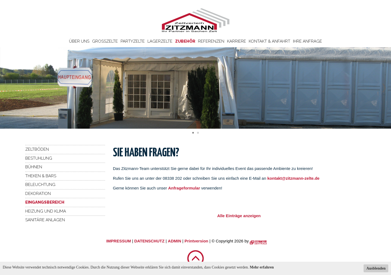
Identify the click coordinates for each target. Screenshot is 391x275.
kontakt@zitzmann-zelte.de (293, 178)
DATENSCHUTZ (149, 241)
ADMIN (174, 241)
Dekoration (38, 193)
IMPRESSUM (118, 241)
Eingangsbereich (44, 202)
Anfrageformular (184, 188)
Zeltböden (37, 149)
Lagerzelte (159, 41)
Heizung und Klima (45, 211)
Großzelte (105, 41)
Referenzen (211, 41)
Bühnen (33, 167)
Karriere (236, 41)
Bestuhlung (38, 158)
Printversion (197, 241)
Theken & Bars (40, 175)
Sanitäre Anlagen (45, 219)
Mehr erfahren (262, 267)
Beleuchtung (40, 184)
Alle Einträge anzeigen (239, 215)
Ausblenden (376, 268)
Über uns (79, 41)
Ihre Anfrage (307, 41)
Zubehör (185, 41)
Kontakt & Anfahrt (269, 41)
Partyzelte (133, 41)
